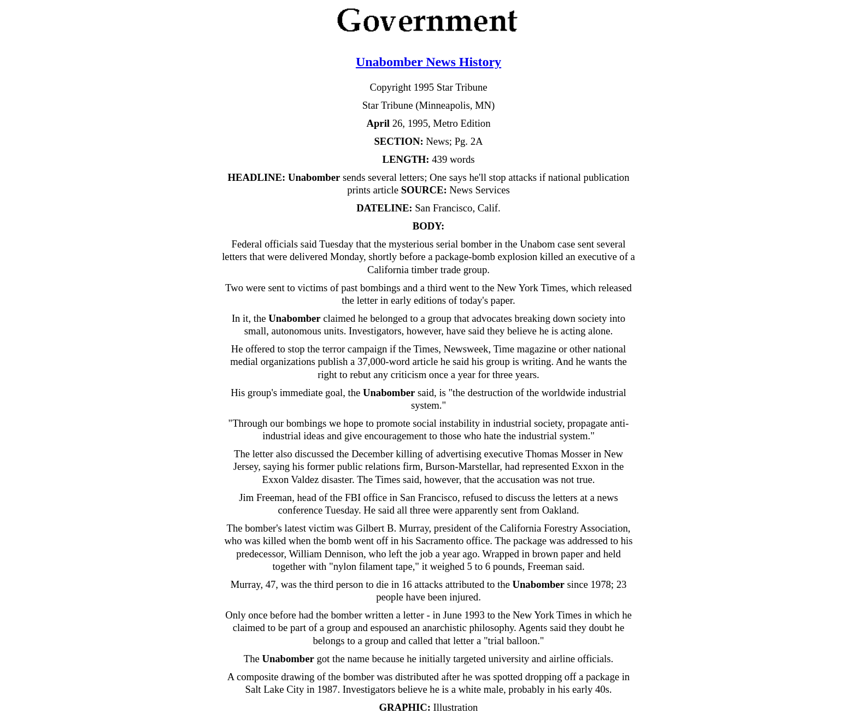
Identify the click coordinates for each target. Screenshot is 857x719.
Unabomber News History (428, 62)
